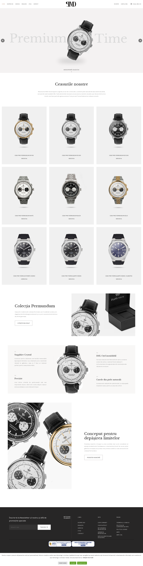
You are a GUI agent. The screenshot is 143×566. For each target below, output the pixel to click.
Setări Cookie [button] (62, 563)
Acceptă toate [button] (82, 563)
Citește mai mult (88, 557)
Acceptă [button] (73, 563)
